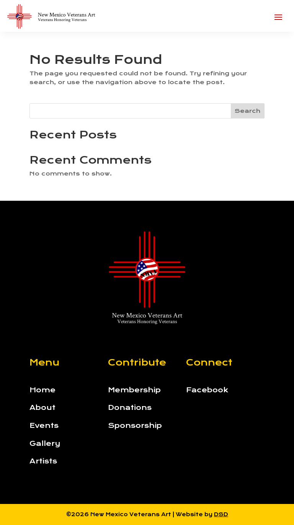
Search (247, 110)
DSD (221, 514)
